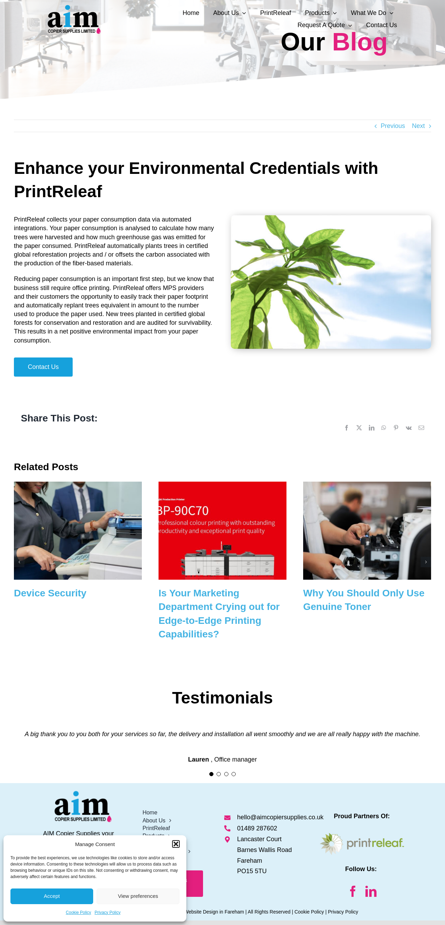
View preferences (138, 896)
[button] (175, 843)
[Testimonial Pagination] (211, 774)
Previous (393, 125)
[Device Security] (78, 485)
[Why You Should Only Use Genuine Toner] (367, 485)
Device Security (50, 593)
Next (418, 125)
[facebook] (352, 891)
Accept (52, 896)
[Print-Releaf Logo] (362, 835)
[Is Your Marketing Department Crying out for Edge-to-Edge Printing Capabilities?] (222, 485)
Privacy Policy (108, 912)
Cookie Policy (78, 912)
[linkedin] (371, 891)
